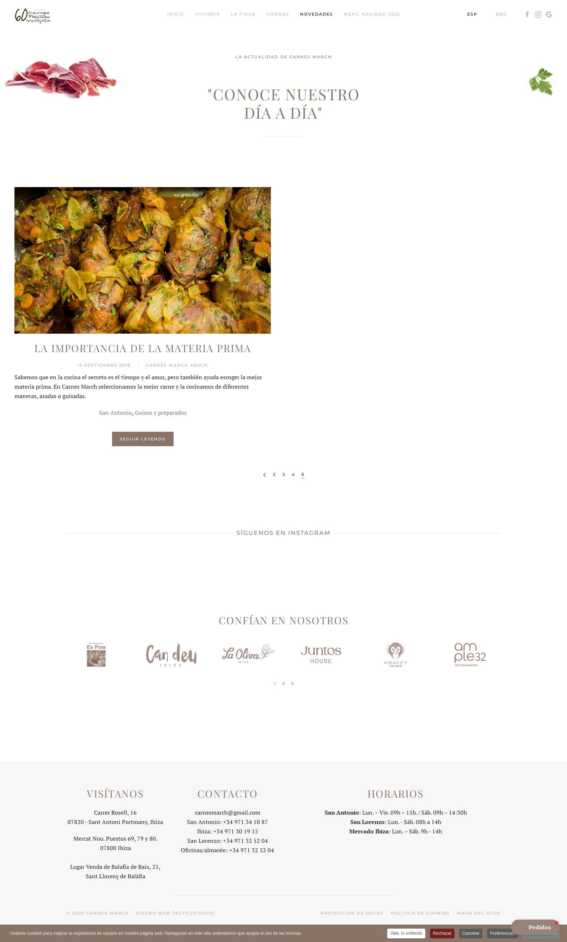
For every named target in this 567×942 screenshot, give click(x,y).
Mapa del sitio (478, 911)
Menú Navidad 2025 (372, 14)
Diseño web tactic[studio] (175, 911)
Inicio (175, 14)
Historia (207, 14)
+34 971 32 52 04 (245, 840)
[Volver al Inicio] (32, 14)
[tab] (275, 683)
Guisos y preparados (161, 413)
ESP (472, 14)
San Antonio (115, 413)
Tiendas (278, 14)
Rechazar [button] (442, 934)
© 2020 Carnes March (98, 911)
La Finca (243, 14)
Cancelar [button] (470, 934)
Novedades (316, 14)
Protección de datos (352, 911)
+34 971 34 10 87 (245, 821)
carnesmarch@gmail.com (227, 811)
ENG (501, 14)
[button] (535, 927)
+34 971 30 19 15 (235, 830)
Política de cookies (420, 911)
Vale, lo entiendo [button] (406, 934)
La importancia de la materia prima (142, 348)
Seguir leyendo (143, 439)
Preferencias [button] (502, 934)
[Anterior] (265, 475)
